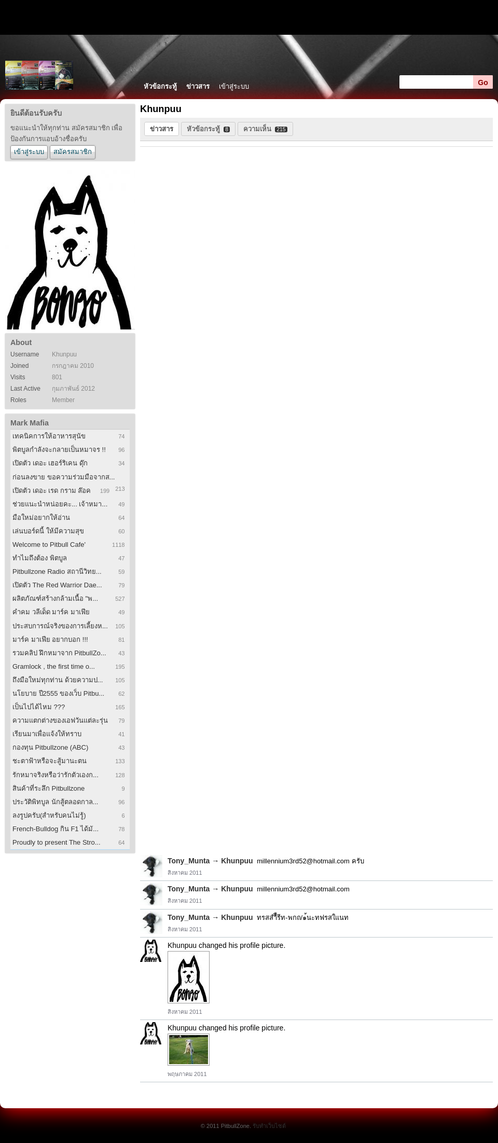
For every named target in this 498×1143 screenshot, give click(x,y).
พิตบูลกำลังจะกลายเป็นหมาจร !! (59, 449)
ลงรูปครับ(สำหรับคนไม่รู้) (49, 815)
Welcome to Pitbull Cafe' (49, 544)
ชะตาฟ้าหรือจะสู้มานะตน (49, 761)
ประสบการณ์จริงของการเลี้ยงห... (60, 626)
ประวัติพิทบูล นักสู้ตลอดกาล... (55, 802)
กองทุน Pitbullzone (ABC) (50, 747)
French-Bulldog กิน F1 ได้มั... (55, 829)
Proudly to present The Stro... (56, 842)
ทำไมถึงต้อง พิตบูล (39, 558)
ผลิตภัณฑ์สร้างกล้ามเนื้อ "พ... (55, 598)
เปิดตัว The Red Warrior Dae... (57, 585)
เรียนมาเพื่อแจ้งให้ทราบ (46, 734)
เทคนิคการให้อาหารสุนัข (49, 436)
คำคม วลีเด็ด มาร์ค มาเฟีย (51, 612)
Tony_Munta (189, 861)
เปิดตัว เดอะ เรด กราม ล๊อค (51, 490)
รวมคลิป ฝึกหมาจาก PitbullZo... (59, 653)
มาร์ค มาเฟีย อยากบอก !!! (50, 639)
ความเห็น (265, 129)
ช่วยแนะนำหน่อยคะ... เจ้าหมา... (59, 504)
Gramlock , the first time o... (53, 666)
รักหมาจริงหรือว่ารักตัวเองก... (55, 775)
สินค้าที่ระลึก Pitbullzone (48, 788)
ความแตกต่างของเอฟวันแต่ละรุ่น (60, 720)
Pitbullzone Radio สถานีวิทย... (57, 571)
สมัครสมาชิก (72, 152)
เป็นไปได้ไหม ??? (38, 707)
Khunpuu (237, 861)
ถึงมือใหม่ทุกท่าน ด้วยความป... (57, 680)
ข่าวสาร (198, 86)
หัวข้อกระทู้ (160, 86)
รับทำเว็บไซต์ (269, 1126)
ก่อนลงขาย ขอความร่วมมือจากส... (63, 477)
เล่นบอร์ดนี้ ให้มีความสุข (48, 531)
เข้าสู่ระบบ (234, 86)
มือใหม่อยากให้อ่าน (41, 517)
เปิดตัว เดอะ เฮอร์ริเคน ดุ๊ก (50, 463)
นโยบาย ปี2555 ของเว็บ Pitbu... (58, 693)
